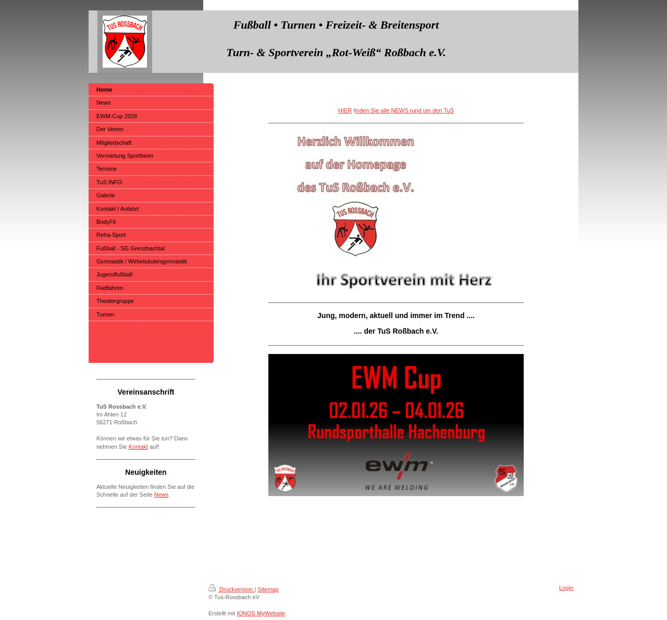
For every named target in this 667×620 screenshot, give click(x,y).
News (161, 494)
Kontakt (138, 447)
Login (566, 588)
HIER (345, 110)
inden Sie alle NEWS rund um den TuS (404, 110)
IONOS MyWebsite (261, 613)
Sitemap (267, 589)
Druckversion (231, 589)
